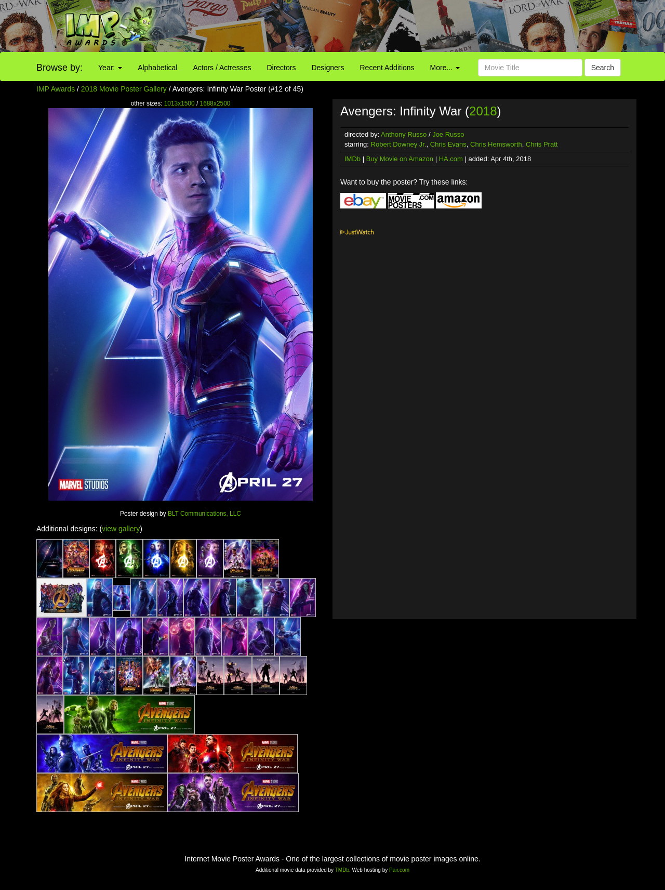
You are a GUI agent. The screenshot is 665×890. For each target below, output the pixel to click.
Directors (281, 67)
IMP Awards (55, 89)
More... (445, 67)
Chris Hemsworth (496, 144)
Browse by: (59, 67)
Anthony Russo (404, 134)
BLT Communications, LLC (204, 513)
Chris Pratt (541, 144)
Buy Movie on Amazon (399, 159)
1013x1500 (179, 103)
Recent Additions (387, 67)
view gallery (121, 529)
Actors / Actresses (222, 67)
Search (602, 67)
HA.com (451, 159)
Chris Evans (448, 144)
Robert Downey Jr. (399, 144)
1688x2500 (215, 103)
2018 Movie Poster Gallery (124, 89)
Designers (327, 67)
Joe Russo (448, 134)
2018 (483, 111)
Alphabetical (157, 67)
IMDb (352, 159)
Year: (110, 67)
